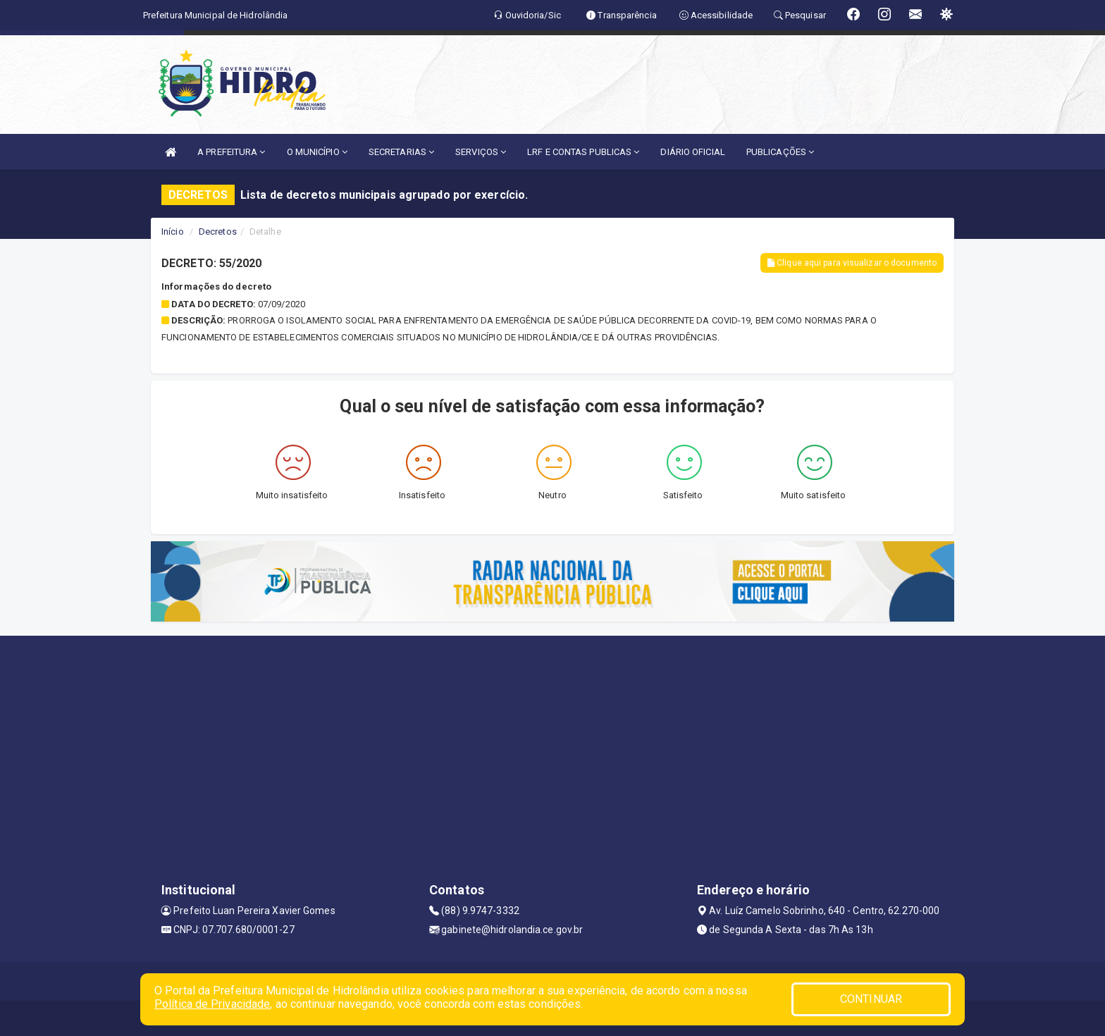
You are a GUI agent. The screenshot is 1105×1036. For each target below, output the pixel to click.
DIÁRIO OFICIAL (692, 152)
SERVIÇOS (480, 152)
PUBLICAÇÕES (780, 152)
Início (172, 231)
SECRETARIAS (401, 152)
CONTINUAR (871, 999)
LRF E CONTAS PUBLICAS (583, 152)
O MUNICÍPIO (317, 152)
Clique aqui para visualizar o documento (852, 263)
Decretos (218, 231)
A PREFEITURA (231, 152)
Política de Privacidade (212, 1004)
